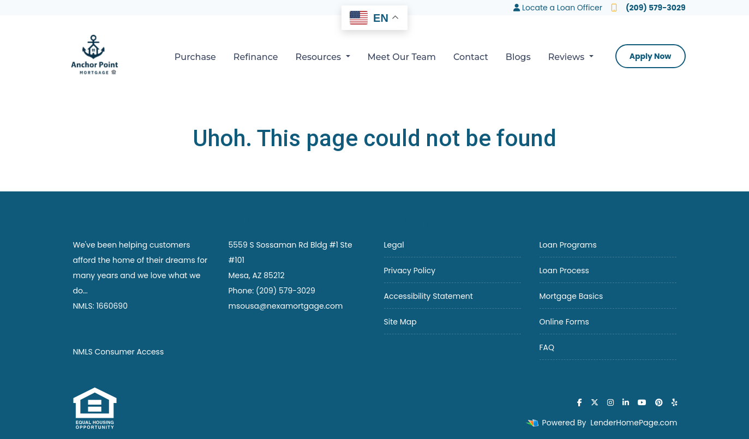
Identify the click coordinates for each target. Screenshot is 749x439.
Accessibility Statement (428, 296)
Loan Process (564, 270)
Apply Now (651, 56)
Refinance (255, 57)
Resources (320, 57)
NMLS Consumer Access (118, 351)
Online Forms (564, 321)
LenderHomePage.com (633, 422)
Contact (470, 57)
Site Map (400, 321)
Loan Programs (568, 244)
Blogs (518, 57)
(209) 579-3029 (648, 7)
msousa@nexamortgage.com (286, 305)
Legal (394, 244)
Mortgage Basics (571, 296)
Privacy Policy (410, 270)
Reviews (567, 57)
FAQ (547, 347)
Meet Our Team (402, 57)
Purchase (195, 57)
